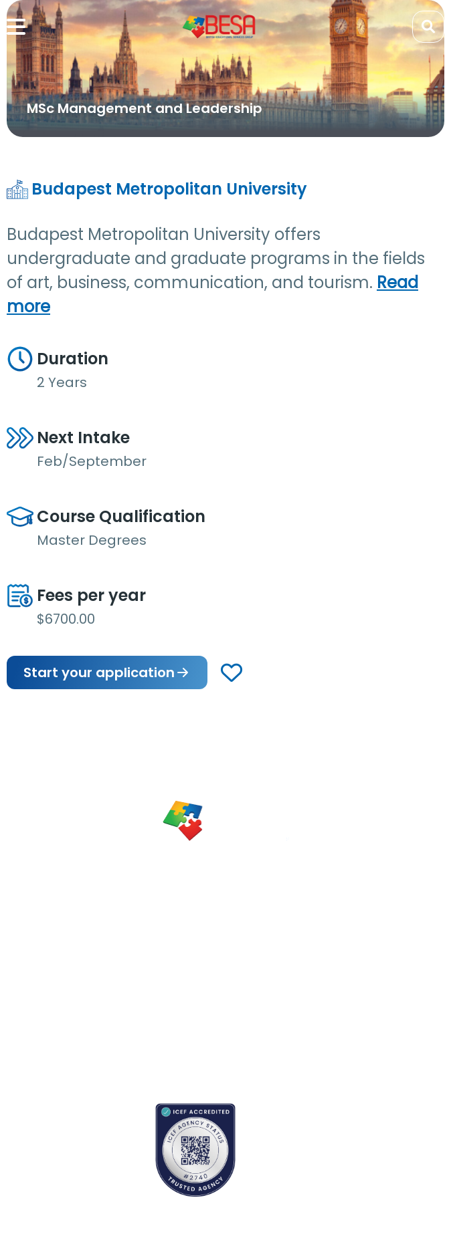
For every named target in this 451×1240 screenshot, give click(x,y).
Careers (179, 986)
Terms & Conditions (186, 1017)
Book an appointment (57, 1123)
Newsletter (31, 994)
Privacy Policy (192, 1047)
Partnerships (189, 963)
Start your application (107, 672)
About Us (181, 940)
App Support (35, 1017)
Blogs (19, 970)
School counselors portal (64, 1169)
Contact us (33, 1146)
